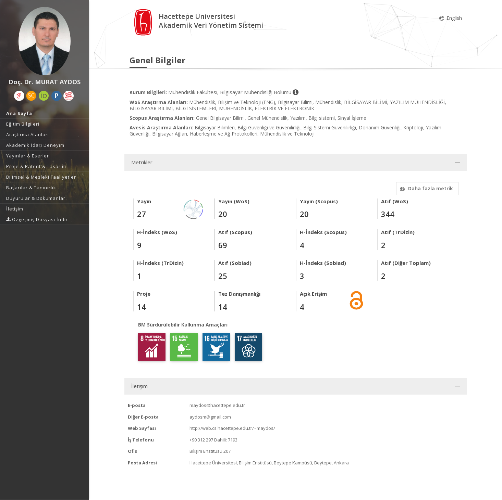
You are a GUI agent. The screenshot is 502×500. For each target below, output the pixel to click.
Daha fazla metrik (425, 188)
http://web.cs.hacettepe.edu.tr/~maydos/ (232, 428)
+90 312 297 (201, 440)
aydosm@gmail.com (210, 417)
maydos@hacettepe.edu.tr (217, 405)
